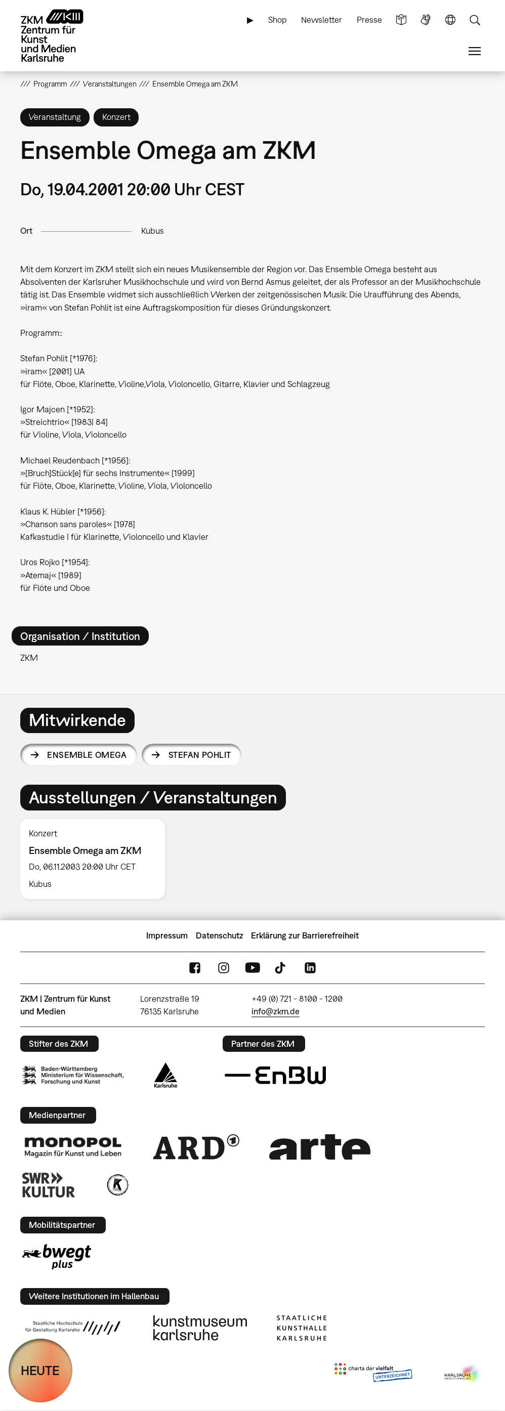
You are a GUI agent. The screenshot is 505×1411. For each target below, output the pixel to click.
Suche (475, 20)
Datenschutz (219, 935)
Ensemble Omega (87, 755)
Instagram (224, 967)
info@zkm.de (275, 1011)
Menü (475, 51)
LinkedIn (310, 967)
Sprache (450, 20)
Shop (277, 20)
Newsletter (321, 20)
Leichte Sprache (401, 20)
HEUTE (40, 1370)
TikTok (281, 967)
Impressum (167, 935)
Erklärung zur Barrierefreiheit (305, 935)
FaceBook (195, 967)
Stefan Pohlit (200, 755)
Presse (369, 20)
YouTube (252, 967)
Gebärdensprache (425, 20)
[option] (97, 859)
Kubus (152, 231)
